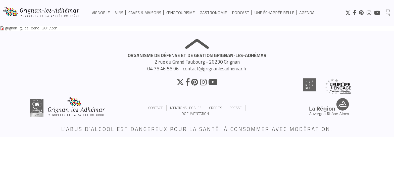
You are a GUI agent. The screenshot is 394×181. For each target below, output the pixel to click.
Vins (119, 12)
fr (388, 11)
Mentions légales (186, 108)
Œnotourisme (180, 12)
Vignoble (101, 12)
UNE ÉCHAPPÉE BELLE (274, 12)
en (388, 15)
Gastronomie (213, 12)
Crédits (215, 108)
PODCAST (240, 12)
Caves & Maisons (144, 12)
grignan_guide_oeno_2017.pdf (31, 28)
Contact (155, 108)
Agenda (307, 12)
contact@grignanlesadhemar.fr (215, 68)
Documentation (195, 113)
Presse (235, 108)
